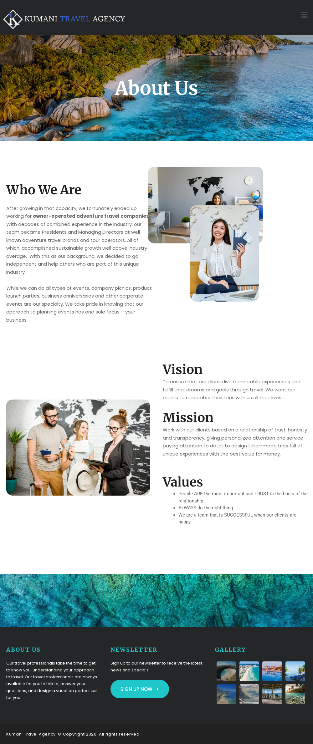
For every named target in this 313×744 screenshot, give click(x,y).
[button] (304, 15)
